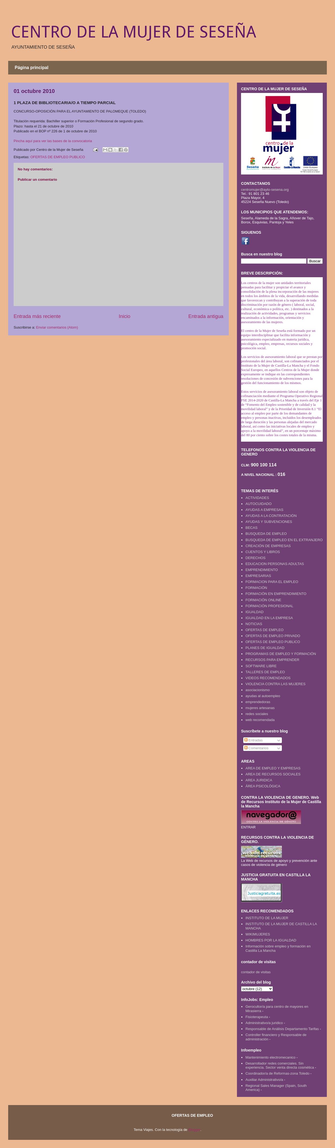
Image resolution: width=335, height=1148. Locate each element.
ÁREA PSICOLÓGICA (262, 786)
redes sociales (256, 714)
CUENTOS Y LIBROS (262, 552)
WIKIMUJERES (257, 934)
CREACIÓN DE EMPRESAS (268, 546)
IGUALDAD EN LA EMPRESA (269, 618)
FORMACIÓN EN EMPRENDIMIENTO (275, 594)
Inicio (124, 316)
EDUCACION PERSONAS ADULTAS (274, 564)
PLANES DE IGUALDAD (264, 648)
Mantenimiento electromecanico (270, 1057)
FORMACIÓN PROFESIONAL (269, 606)
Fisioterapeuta (256, 1017)
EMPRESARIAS (258, 576)
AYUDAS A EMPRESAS (264, 510)
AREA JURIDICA (258, 780)
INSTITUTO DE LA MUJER (266, 918)
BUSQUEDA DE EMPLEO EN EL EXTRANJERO (283, 540)
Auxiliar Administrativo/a (264, 1080)
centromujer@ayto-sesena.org (265, 190)
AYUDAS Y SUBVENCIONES (268, 522)
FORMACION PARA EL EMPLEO (271, 582)
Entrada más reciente (37, 316)
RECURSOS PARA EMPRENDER (272, 660)
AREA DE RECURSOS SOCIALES (272, 774)
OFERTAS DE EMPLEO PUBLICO (57, 157)
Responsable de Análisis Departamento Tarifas (282, 1029)
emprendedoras (257, 702)
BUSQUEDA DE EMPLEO (266, 534)
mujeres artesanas (260, 708)
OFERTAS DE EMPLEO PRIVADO (272, 636)
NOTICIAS (253, 624)
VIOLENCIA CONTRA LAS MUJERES (275, 684)
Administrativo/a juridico (264, 1023)
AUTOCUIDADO (258, 504)
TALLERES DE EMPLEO (265, 672)
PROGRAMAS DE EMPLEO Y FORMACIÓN (280, 654)
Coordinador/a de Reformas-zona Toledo (277, 1073)
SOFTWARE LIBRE (260, 666)
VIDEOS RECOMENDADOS (267, 678)
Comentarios (256, 748)
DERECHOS (255, 558)
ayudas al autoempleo (262, 696)
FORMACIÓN (256, 588)
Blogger (194, 1130)
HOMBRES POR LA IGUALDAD (270, 940)
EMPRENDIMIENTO (261, 570)
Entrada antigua (205, 316)
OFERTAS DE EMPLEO (264, 630)
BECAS (251, 528)
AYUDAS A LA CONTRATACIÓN (271, 516)
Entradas (253, 740)
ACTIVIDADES (257, 498)
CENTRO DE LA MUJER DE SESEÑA (133, 31)
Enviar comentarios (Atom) (57, 327)
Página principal (31, 67)
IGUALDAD (254, 612)
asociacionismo (257, 690)
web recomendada (260, 720)
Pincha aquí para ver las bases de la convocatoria (53, 141)
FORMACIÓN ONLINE (263, 600)
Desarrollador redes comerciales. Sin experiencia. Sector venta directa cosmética (279, 1065)
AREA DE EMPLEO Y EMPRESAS (272, 768)
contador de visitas (255, 972)
